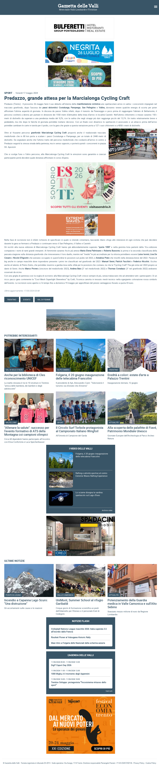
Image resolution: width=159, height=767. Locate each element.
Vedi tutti (109, 691)
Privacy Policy (138, 763)
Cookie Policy (151, 763)
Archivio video (107, 510)
